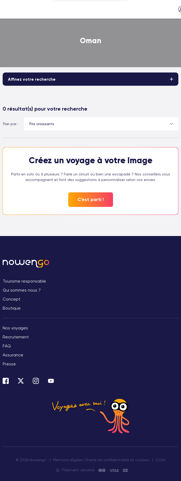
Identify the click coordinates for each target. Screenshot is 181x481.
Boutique (12, 308)
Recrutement (16, 336)
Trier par (9, 124)
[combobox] (101, 123)
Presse (9, 363)
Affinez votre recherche (32, 79)
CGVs (161, 460)
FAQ (7, 345)
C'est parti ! (91, 199)
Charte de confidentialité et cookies (116, 460)
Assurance (13, 354)
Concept (11, 299)
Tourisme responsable (24, 281)
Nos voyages (15, 327)
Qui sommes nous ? (22, 290)
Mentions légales (68, 460)
